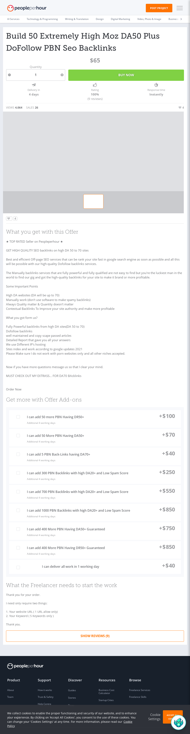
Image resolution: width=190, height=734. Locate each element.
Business (174, 19)
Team (10, 687)
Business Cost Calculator (106, 681)
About (10, 680)
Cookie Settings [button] (154, 716)
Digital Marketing (120, 19)
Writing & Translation (77, 19)
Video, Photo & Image (149, 19)
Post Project (159, 8)
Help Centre (44, 694)
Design (100, 19)
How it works (45, 680)
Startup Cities (106, 690)
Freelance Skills (137, 687)
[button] (179, 8)
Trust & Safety (45, 687)
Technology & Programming (42, 19)
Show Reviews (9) (95, 626)
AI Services (13, 19)
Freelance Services (139, 680)
